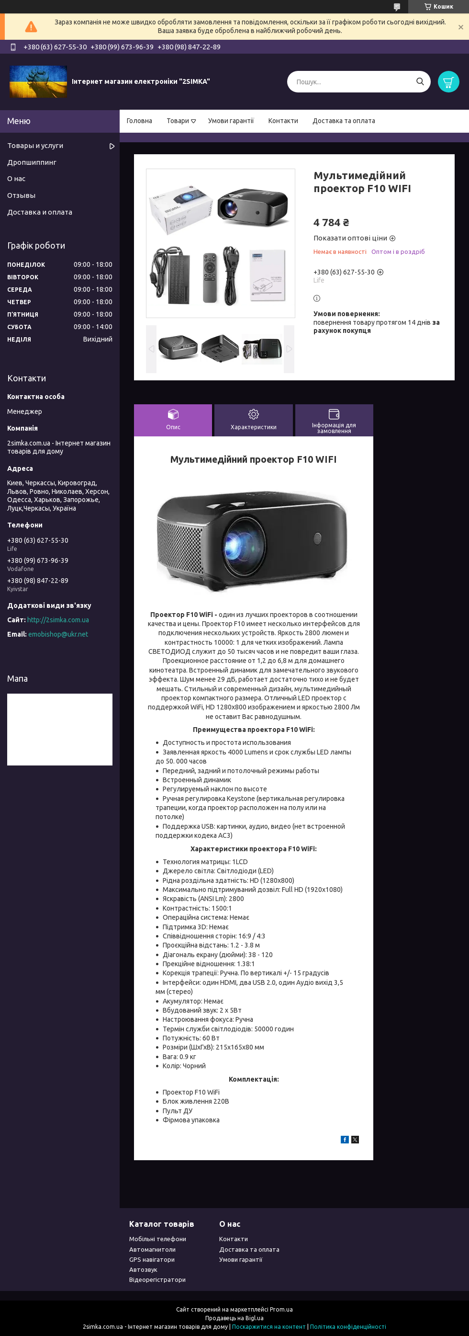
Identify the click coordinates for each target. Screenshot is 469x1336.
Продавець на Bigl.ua (234, 1318)
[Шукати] (420, 81)
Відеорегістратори (157, 1279)
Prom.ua (281, 1309)
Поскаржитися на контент (269, 1327)
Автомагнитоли (152, 1249)
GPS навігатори (152, 1259)
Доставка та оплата (344, 121)
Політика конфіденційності (348, 1327)
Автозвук (143, 1269)
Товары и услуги (35, 145)
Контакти (283, 121)
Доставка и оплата (39, 212)
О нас (16, 178)
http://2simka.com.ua (58, 620)
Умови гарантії (231, 121)
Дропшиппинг (31, 162)
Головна (139, 121)
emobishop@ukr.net (58, 634)
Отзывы (21, 195)
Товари (178, 121)
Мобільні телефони (157, 1238)
